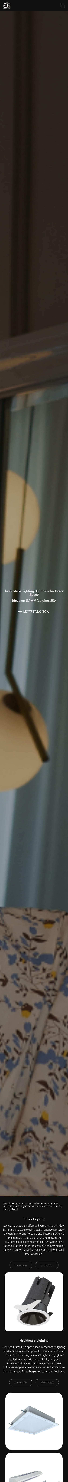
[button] (20, 1265)
